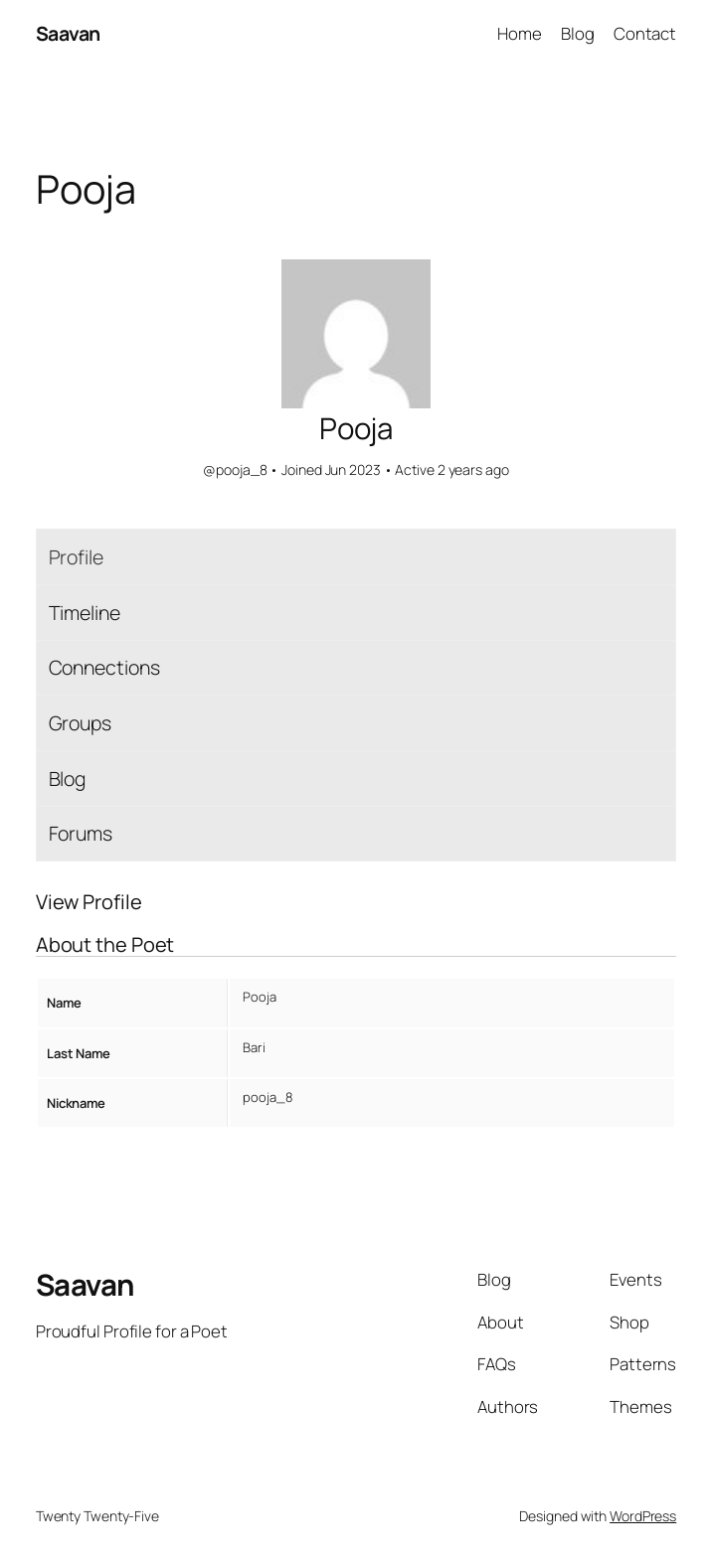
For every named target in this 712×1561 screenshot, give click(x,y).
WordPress (643, 1515)
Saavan (68, 33)
